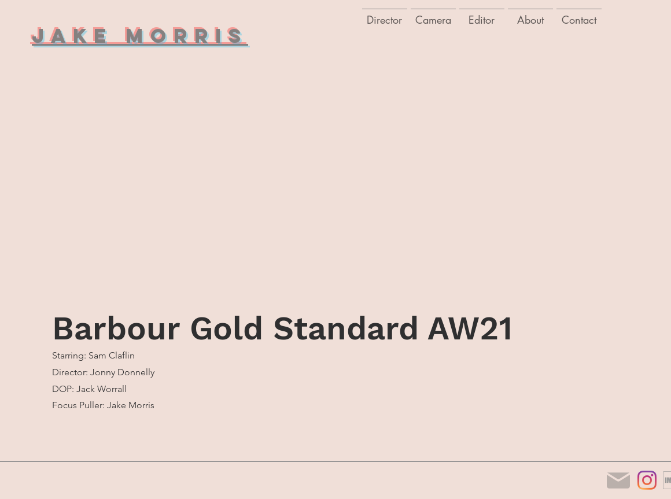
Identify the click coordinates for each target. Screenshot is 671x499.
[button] (433, 14)
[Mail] (618, 480)
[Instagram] (647, 480)
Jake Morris (140, 35)
